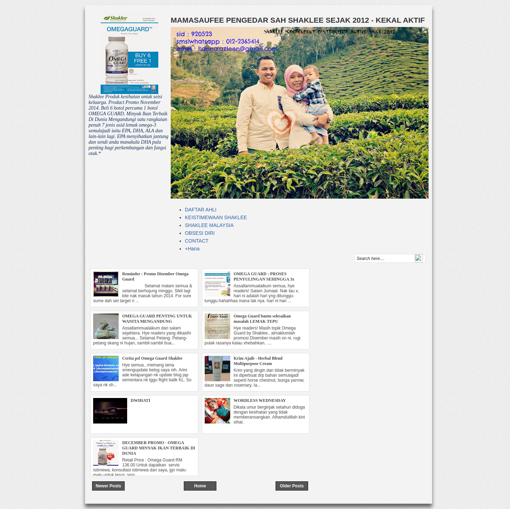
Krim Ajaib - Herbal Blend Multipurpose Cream (258, 361)
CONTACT (197, 241)
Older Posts (292, 485)
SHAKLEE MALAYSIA (209, 225)
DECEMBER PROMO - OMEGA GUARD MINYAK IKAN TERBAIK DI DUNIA (158, 448)
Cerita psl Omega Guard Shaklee (152, 358)
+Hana (192, 248)
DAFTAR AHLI (200, 209)
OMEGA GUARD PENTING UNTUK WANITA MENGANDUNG (157, 319)
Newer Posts (108, 485)
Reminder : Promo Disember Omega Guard (155, 276)
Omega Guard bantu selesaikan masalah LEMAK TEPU (262, 319)
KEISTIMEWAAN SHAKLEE (216, 217)
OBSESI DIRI (200, 233)
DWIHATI (140, 400)
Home (200, 485)
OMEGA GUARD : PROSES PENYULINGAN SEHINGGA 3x (264, 276)
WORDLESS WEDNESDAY (260, 400)
